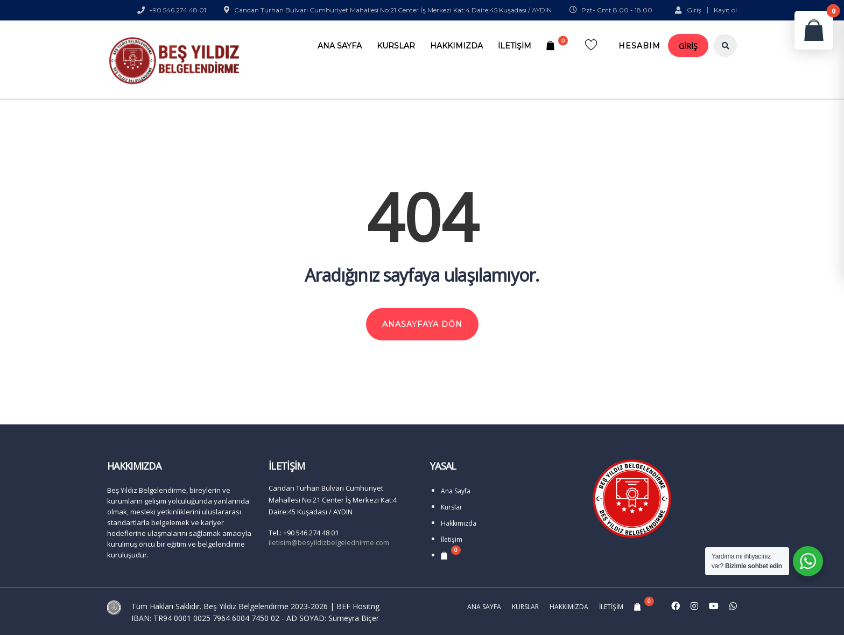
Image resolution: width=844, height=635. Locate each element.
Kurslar (396, 46)
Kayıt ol (725, 10)
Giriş (688, 9)
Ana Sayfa (340, 46)
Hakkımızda (456, 46)
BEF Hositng (357, 606)
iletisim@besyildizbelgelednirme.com (329, 542)
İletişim (514, 46)
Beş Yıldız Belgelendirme (246, 606)
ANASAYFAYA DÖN (422, 324)
